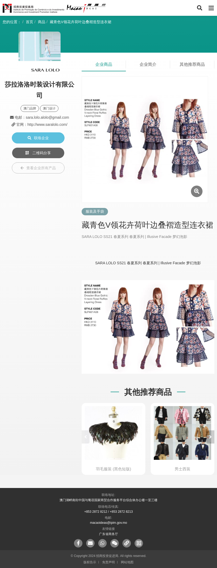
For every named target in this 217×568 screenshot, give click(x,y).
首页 (29, 22)
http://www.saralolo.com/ (47, 124)
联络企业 (38, 138)
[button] (210, 437)
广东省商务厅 (108, 534)
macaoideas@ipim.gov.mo (108, 523)
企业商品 (103, 64)
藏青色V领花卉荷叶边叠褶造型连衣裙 (80, 22)
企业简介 (148, 64)
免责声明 (108, 562)
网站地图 (127, 562)
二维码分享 (38, 153)
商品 (41, 22)
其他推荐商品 (192, 64)
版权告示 (89, 562)
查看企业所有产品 (38, 168)
